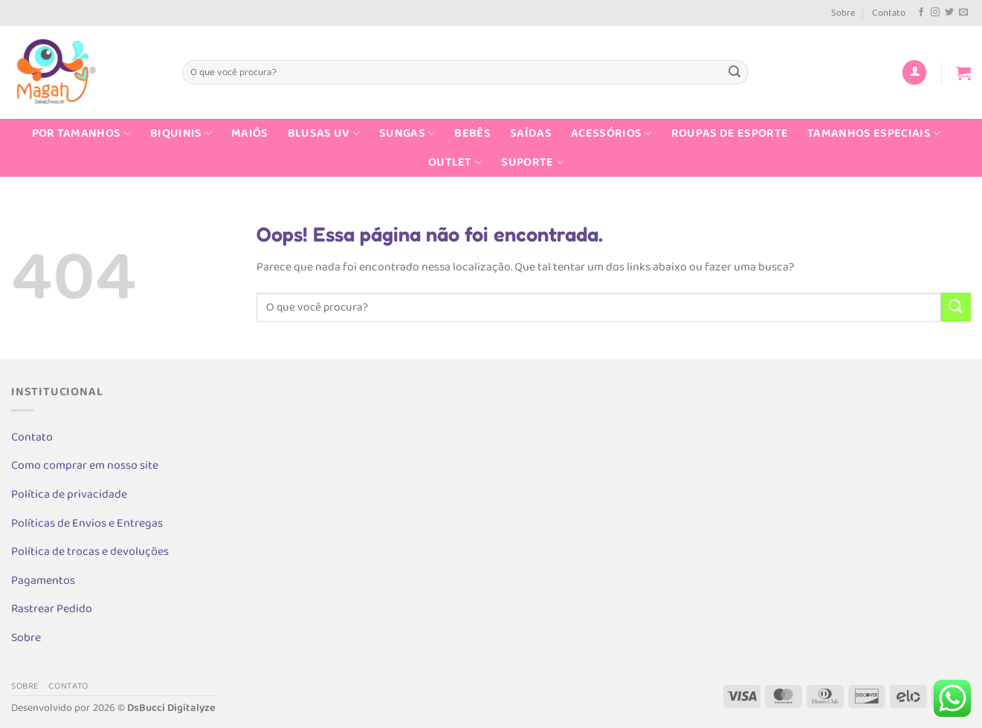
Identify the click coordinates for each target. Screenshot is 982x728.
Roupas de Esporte (729, 133)
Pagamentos (43, 580)
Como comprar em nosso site (84, 465)
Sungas (407, 133)
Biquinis (181, 133)
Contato (888, 13)
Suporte (532, 162)
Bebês (472, 133)
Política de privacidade (69, 494)
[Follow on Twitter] (949, 12)
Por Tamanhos (81, 133)
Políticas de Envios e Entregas (87, 523)
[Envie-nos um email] (963, 12)
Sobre (843, 13)
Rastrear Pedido (51, 608)
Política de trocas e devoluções (90, 551)
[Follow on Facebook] (921, 12)
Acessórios (611, 133)
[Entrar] (914, 72)
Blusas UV (324, 133)
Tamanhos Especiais (873, 133)
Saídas (531, 133)
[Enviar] (734, 72)
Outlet (455, 162)
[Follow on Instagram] (935, 12)
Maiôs (249, 133)
